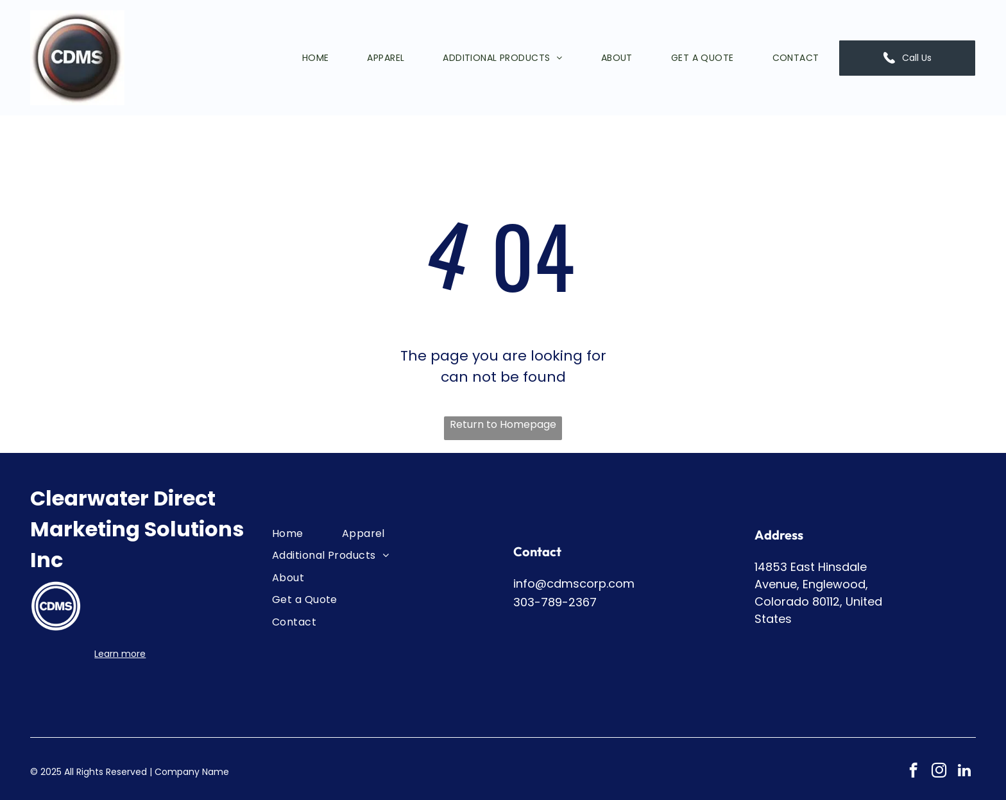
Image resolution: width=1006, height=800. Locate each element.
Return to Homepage (503, 424)
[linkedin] (964, 772)
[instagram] (939, 772)
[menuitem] (296, 57)
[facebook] (913, 772)
